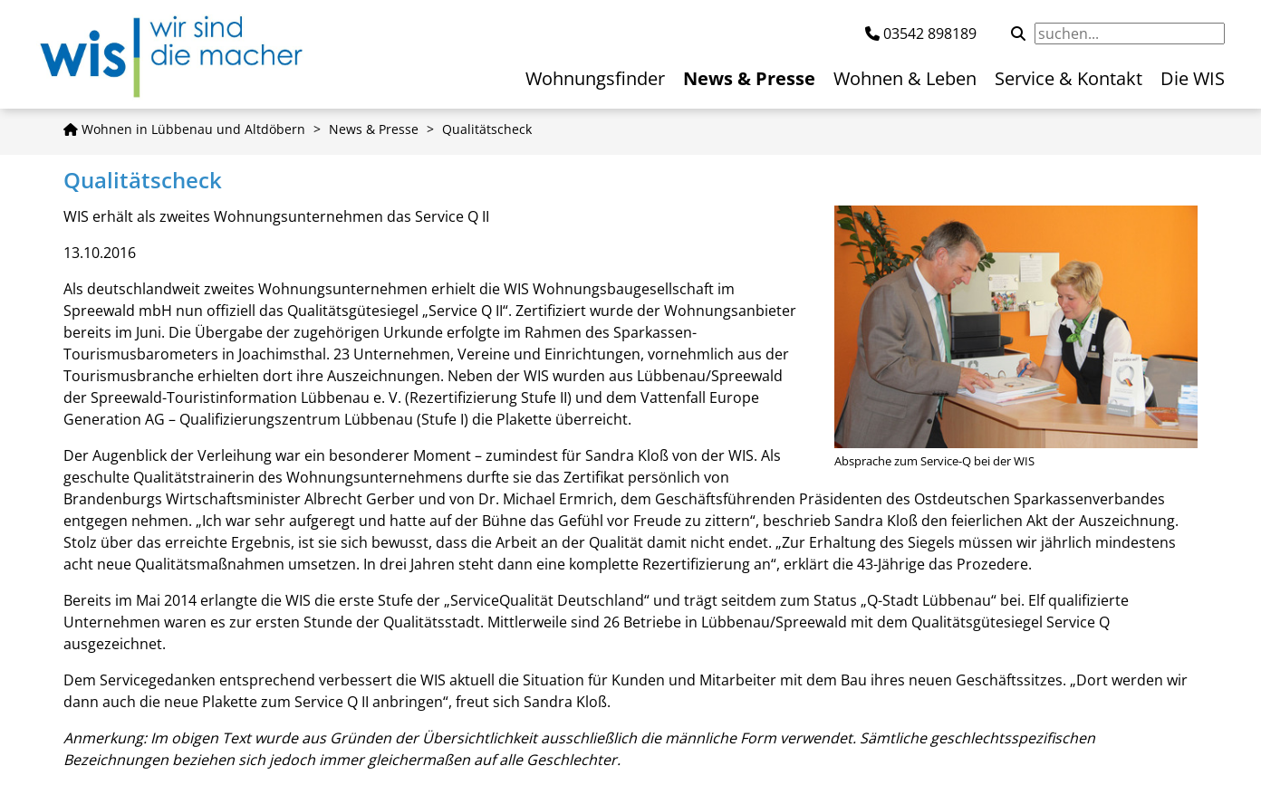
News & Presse (374, 129)
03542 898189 (930, 33)
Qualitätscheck (487, 129)
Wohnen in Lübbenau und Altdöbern (184, 129)
